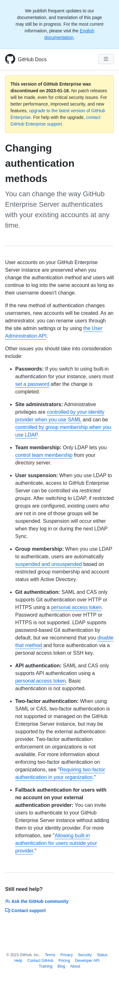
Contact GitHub (40, 960)
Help (18, 960)
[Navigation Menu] (106, 59)
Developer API (87, 960)
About (75, 966)
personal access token (76, 607)
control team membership (44, 455)
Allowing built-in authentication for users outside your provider (56, 843)
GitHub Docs (32, 59)
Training (45, 966)
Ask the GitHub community (37, 901)
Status (102, 955)
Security (85, 955)
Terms (50, 955)
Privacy (66, 955)
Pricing (64, 960)
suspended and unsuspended (48, 564)
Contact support (25, 910)
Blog (61, 966)
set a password (32, 384)
